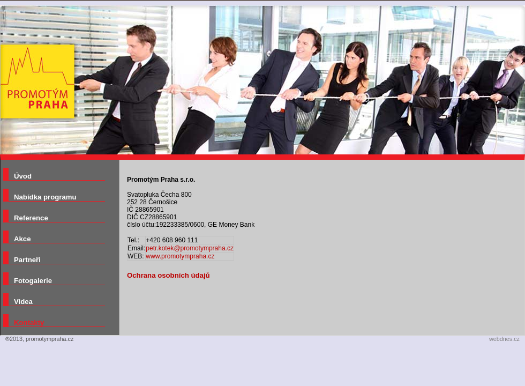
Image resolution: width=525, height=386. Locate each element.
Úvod (23, 176)
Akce (22, 239)
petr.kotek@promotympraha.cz (190, 248)
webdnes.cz (504, 339)
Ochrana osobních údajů (168, 275)
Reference (31, 218)
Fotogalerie (33, 281)
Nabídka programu (45, 197)
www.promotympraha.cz (180, 256)
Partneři (27, 260)
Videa (23, 302)
